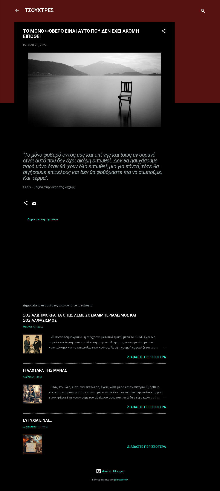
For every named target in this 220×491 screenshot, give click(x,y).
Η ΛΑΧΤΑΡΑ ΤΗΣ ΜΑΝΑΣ (45, 370)
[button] (163, 31)
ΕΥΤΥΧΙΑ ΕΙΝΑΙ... (37, 420)
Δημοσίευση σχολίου (42, 219)
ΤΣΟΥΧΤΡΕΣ (39, 10)
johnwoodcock (121, 479)
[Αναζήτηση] (203, 11)
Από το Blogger (110, 471)
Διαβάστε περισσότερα (146, 357)
